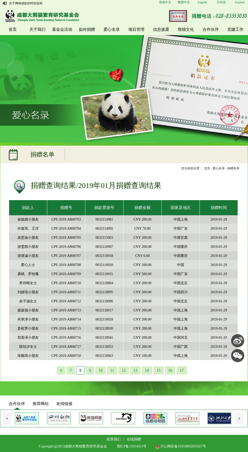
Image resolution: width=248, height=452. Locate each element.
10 (100, 370)
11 (112, 370)
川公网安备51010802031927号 (181, 446)
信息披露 (161, 29)
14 (147, 370)
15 (159, 370)
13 (135, 370)
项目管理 (136, 29)
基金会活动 (62, 29)
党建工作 (235, 29)
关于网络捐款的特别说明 (25, 3)
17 (182, 370)
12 (124, 370)
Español (240, 2)
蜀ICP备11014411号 (132, 446)
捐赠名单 (233, 168)
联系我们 (114, 439)
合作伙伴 (211, 29)
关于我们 (37, 29)
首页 (13, 29)
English (202, 2)
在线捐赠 (134, 439)
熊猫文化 (186, 29)
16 (170, 370)
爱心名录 (112, 29)
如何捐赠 (87, 29)
